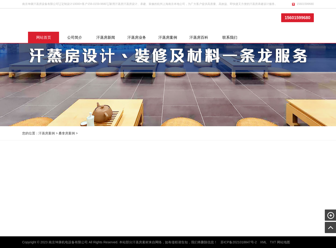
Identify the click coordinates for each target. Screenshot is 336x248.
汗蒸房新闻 (105, 37)
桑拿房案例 (67, 133)
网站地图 (283, 242)
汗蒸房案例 (167, 37)
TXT (273, 242)
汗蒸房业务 (136, 37)
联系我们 (229, 37)
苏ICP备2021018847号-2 (238, 242)
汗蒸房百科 (198, 37)
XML (263, 242)
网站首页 (43, 37)
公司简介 (74, 37)
